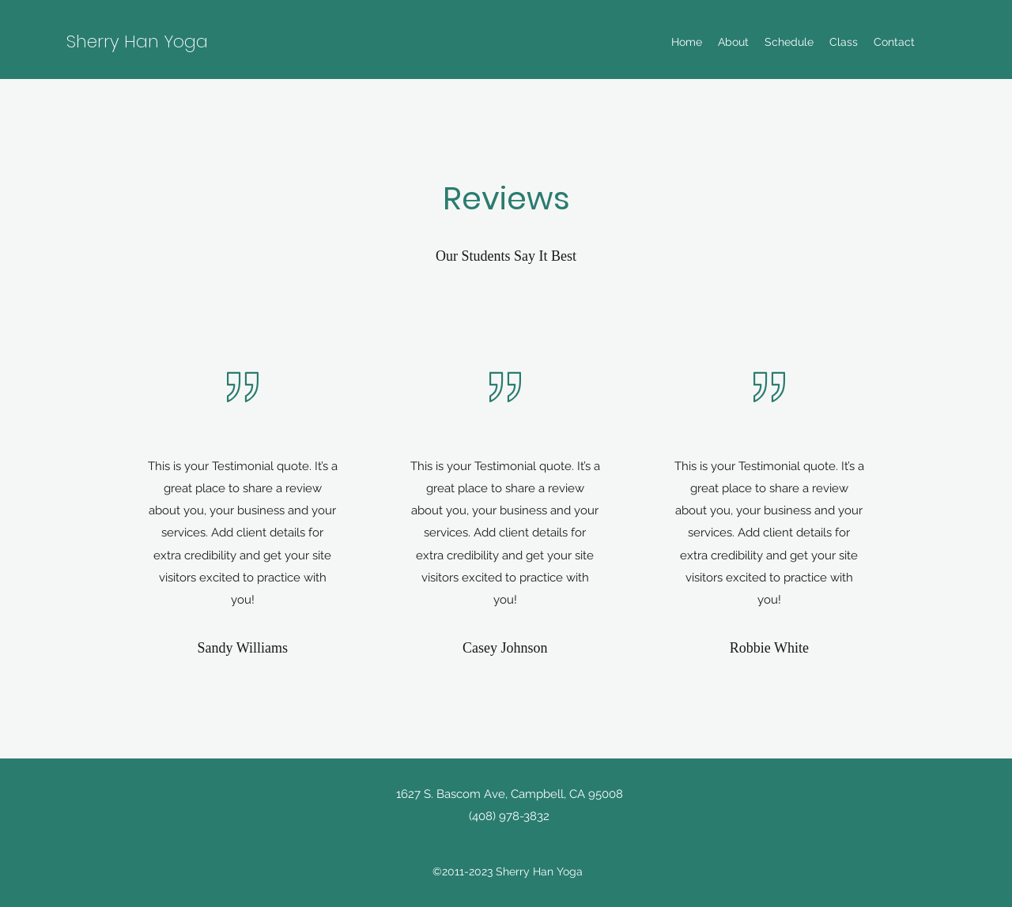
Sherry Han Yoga (137, 41)
